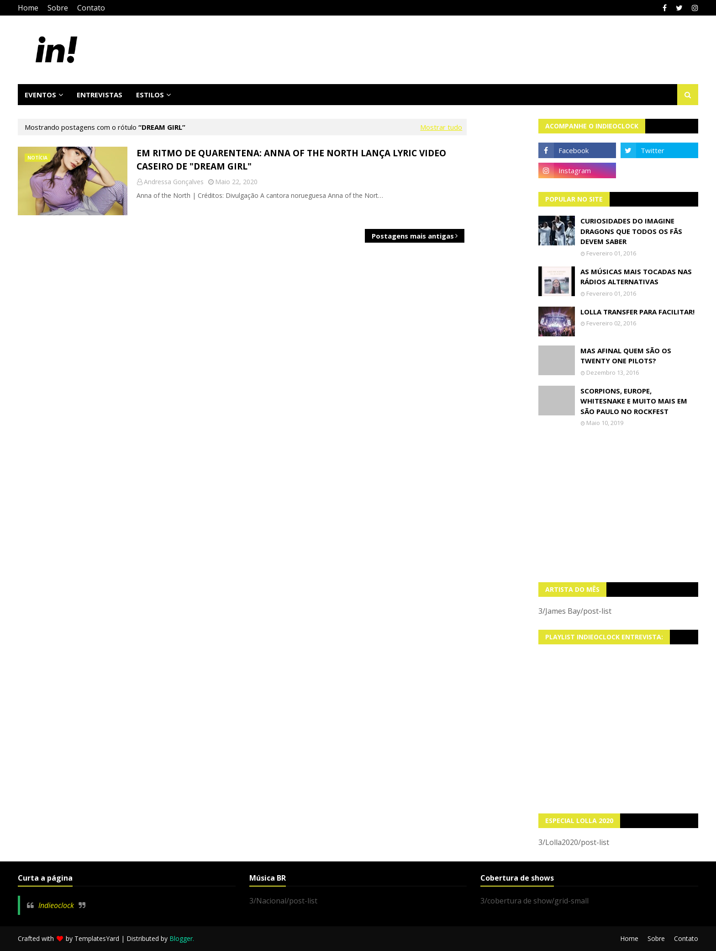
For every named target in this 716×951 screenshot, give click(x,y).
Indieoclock (56, 905)
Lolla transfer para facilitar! (637, 311)
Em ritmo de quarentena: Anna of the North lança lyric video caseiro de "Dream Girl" (291, 159)
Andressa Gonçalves (174, 181)
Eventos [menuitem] (40, 94)
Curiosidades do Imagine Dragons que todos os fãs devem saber (631, 231)
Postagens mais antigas (413, 235)
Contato (91, 8)
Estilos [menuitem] (150, 94)
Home (28, 8)
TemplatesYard (96, 938)
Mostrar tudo (441, 127)
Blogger (181, 938)
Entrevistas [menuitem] (99, 94)
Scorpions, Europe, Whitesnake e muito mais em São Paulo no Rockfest (633, 401)
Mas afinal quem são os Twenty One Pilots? (625, 356)
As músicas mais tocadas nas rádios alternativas (636, 277)
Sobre (57, 8)
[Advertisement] (618, 504)
